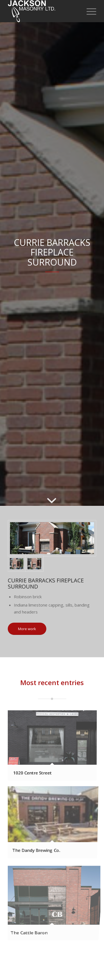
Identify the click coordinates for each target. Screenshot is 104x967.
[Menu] (88, 11)
